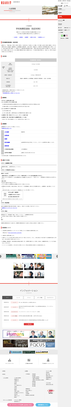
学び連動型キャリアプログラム (19, 392)
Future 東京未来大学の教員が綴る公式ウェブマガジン (15, 343)
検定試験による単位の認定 (30, 395)
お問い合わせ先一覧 (49, 384)
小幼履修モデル (16, 380)
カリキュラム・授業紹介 (18, 399)
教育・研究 (48, 374)
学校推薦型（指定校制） (36, 376)
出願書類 (26, 37)
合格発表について (41, 37)
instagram (67, 35)
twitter (64, 35)
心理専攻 (15, 386)
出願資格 (21, 37)
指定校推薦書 (7, 142)
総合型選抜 (34, 375)
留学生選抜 (34, 384)
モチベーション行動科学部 (7, 399)
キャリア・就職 (48, 371)
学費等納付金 (28, 388)
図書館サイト (48, 379)
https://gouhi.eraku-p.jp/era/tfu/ (15, 232)
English (69, 0)
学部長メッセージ (17, 395)
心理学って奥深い (16, 391)
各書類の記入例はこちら (7, 128)
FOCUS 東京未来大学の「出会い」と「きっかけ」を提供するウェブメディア (42, 343)
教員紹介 (15, 397)
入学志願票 (6, 132)
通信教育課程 (16, 2)
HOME (60, 0)
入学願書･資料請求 (29, 361)
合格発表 (27, 391)
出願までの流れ (33, 37)
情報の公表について (49, 375)
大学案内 (3, 371)
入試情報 (26, 371)
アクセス (65, 0)
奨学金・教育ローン (29, 390)
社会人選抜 (34, 382)
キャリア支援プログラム (18, 385)
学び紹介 (15, 382)
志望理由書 (6, 135)
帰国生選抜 (34, 381)
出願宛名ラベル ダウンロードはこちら (9, 208)
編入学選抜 (34, 385)
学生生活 (47, 372)
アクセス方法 (48, 382)
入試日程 (15, 37)
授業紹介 (15, 383)
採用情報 (67, 38)
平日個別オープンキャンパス (48, 361)
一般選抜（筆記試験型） (36, 378)
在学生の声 (16, 394)
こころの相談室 (60, 32)
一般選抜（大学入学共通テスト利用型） (38, 379)
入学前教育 (27, 393)
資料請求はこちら (43, 405)
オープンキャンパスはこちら (21, 405)
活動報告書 (6, 145)
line (62, 35)
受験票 (5, 139)
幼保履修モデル (16, 379)
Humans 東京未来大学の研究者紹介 (29, 334)
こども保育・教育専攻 (17, 377)
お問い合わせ (62, 38)
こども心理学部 (5, 377)
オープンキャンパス (9, 361)
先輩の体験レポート (17, 401)
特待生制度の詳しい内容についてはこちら (11, 93)
